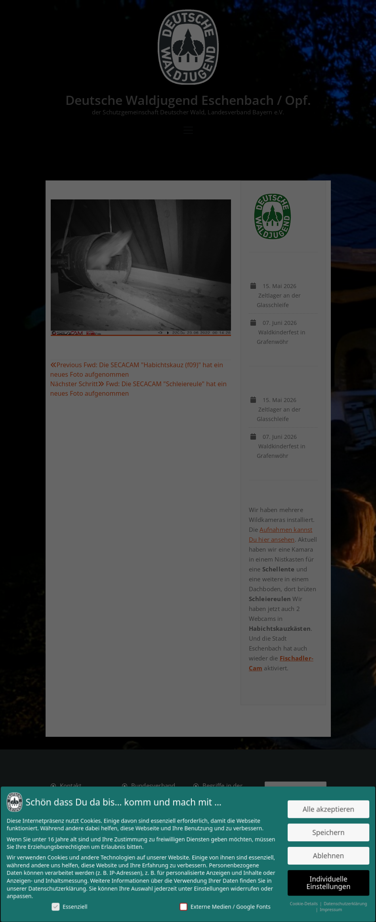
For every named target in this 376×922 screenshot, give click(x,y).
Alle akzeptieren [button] (325, 810)
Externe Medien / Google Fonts (223, 905)
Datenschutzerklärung (61, 887)
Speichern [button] (324, 832)
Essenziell (72, 905)
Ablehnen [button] (324, 855)
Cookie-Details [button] (301, 902)
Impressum (327, 908)
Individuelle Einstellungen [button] (324, 881)
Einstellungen (211, 887)
